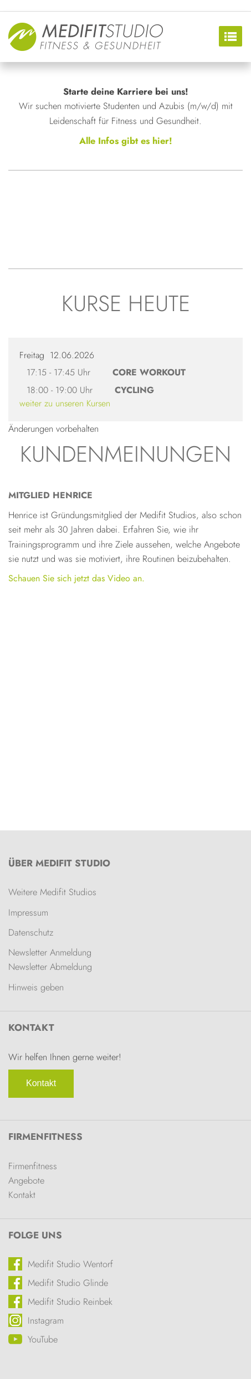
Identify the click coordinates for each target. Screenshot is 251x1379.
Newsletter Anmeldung (49, 952)
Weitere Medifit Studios (52, 891)
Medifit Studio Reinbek (70, 1301)
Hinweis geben (36, 987)
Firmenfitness (45, 1136)
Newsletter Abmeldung (50, 966)
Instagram (46, 1320)
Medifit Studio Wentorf (70, 1263)
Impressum (28, 912)
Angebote (26, 1180)
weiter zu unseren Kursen (64, 403)
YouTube (43, 1339)
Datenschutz (30, 932)
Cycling (134, 390)
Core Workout (149, 372)
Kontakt (41, 1083)
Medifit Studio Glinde (68, 1282)
